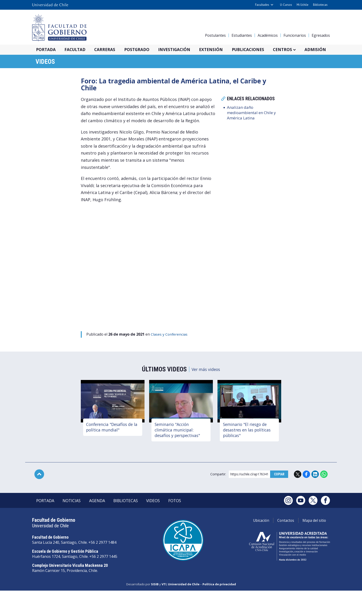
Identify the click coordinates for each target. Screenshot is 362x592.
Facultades (262, 5)
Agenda (101, 502)
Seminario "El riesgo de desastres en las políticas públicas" (248, 430)
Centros (293, 49)
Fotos (185, 502)
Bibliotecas (320, 5)
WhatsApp (324, 475)
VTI (164, 586)
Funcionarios (295, 35)
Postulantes (215, 35)
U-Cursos (286, 5)
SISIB (155, 586)
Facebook (306, 475)
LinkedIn (315, 475)
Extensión (218, 49)
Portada (47, 49)
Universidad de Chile (183, 586)
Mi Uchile (302, 5)
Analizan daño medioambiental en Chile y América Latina (253, 114)
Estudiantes (242, 35)
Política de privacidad (219, 586)
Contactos (283, 522)
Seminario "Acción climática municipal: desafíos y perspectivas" (179, 430)
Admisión (327, 49)
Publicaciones (257, 49)
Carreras (108, 49)
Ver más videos (206, 370)
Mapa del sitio (313, 522)
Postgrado (142, 49)
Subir (39, 475)
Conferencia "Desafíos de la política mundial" (111, 427)
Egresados (321, 35)
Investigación (180, 49)
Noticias (74, 502)
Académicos (268, 35)
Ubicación (256, 522)
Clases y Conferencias (170, 335)
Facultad (77, 49)
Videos (46, 62)
